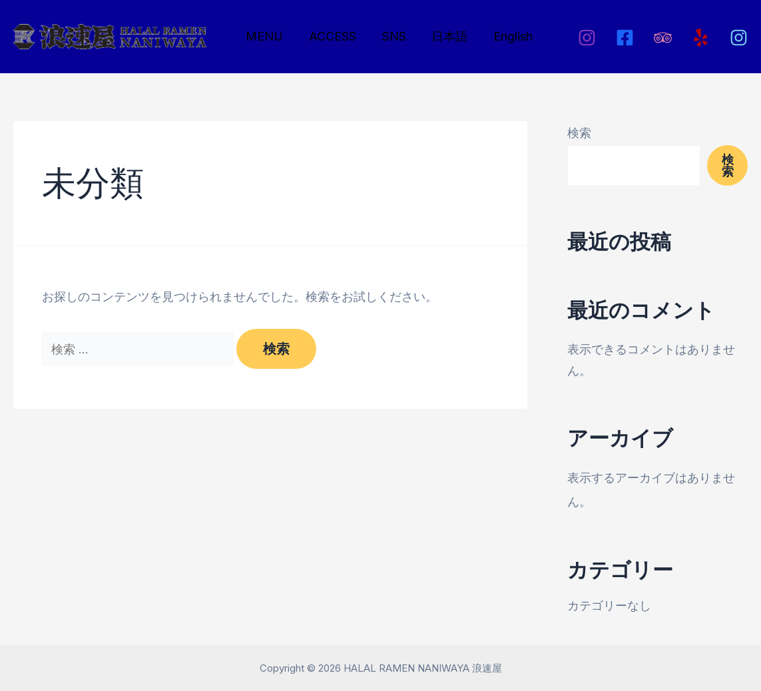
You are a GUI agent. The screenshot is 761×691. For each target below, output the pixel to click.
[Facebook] (625, 38)
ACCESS (330, 36)
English (505, 36)
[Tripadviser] (663, 38)
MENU (263, 36)
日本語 (443, 36)
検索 (579, 133)
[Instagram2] (739, 38)
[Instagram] (587, 38)
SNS (389, 36)
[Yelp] (701, 38)
